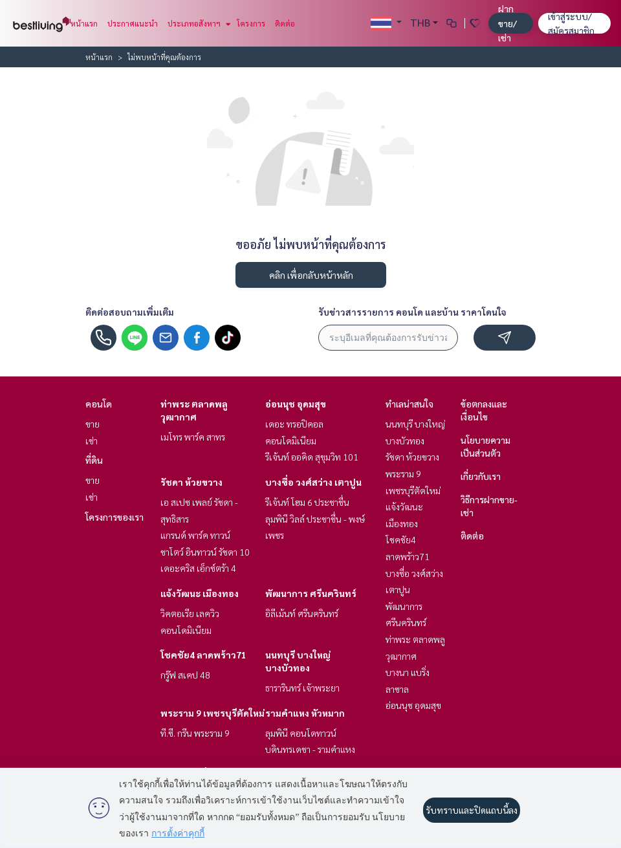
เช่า (91, 440)
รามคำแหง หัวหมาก (305, 713)
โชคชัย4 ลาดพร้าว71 (203, 654)
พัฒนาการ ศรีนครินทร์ (310, 593)
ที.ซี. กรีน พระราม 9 (195, 733)
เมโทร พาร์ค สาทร (192, 436)
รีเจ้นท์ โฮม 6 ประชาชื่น (307, 502)
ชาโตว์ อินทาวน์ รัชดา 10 (205, 552)
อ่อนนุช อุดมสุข (295, 403)
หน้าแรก (84, 23)
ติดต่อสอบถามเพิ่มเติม (129, 312)
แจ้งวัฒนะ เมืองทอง (199, 593)
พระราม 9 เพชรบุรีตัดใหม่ (212, 713)
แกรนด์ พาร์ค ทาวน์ (195, 535)
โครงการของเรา (114, 517)
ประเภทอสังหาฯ (198, 23)
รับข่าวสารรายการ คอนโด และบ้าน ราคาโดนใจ (412, 312)
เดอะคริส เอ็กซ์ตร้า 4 (198, 568)
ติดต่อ (285, 23)
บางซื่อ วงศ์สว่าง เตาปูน (313, 482)
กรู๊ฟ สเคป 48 (185, 674)
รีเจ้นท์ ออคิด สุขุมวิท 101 (311, 456)
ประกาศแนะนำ (132, 23)
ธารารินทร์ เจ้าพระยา (302, 687)
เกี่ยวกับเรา (481, 476)
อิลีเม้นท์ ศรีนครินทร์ (301, 613)
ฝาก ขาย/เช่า (507, 23)
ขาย (92, 423)
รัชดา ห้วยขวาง (191, 482)
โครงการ (251, 23)
